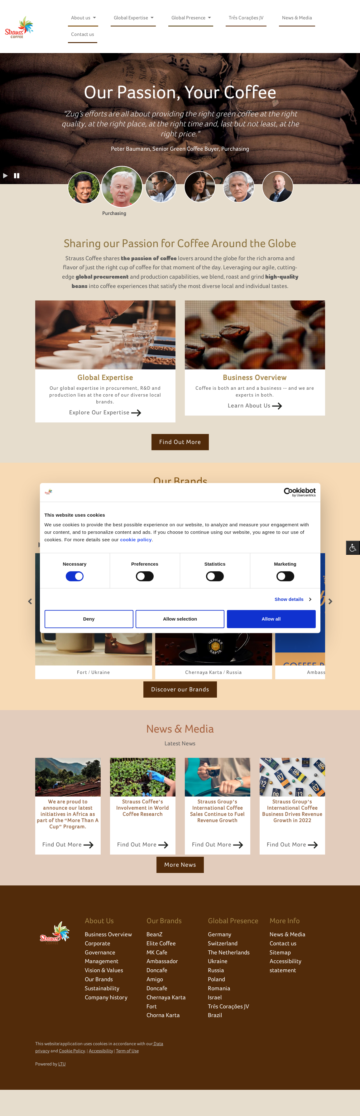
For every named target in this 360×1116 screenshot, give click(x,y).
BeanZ (154, 958)
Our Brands (99, 1004)
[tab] (82, 188)
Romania (219, 1014)
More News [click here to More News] (180, 888)
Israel (215, 1023)
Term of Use (127, 1077)
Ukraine (218, 986)
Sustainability (102, 1014)
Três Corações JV (246, 17)
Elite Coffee (161, 967)
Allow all (271, 618)
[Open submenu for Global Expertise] (152, 18)
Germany (220, 958)
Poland (217, 1004)
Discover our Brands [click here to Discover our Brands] (180, 712)
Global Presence (188, 17)
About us (81, 17)
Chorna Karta (163, 1042)
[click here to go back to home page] (19, 26)
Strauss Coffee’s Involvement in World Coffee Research (142, 831)
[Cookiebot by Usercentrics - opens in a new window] (288, 492)
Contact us (82, 34)
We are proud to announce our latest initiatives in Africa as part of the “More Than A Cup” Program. (68, 837)
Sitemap (280, 976)
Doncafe (157, 995)
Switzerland (223, 967)
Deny (89, 618)
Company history (107, 1023)
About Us (99, 944)
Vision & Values (105, 995)
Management (102, 986)
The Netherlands (229, 976)
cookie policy (136, 539)
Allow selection (180, 618)
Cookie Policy (72, 1077)
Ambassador (162, 986)
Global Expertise (131, 17)
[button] (17, 176)
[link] (93, 639)
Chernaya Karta (166, 1023)
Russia (216, 995)
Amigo (155, 1004)
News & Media (297, 17)
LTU (62, 1090)
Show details (289, 599)
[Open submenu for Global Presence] (209, 18)
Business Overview (109, 958)
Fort (151, 1033)
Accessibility (101, 1077)
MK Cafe (157, 976)
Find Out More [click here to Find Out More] (180, 453)
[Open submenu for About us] (94, 18)
